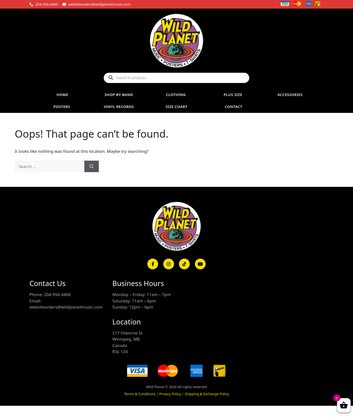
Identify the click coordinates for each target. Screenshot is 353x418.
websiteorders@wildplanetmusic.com (99, 4)
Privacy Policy (170, 394)
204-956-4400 (46, 4)
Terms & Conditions (140, 394)
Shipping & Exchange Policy (207, 394)
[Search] (91, 166)
